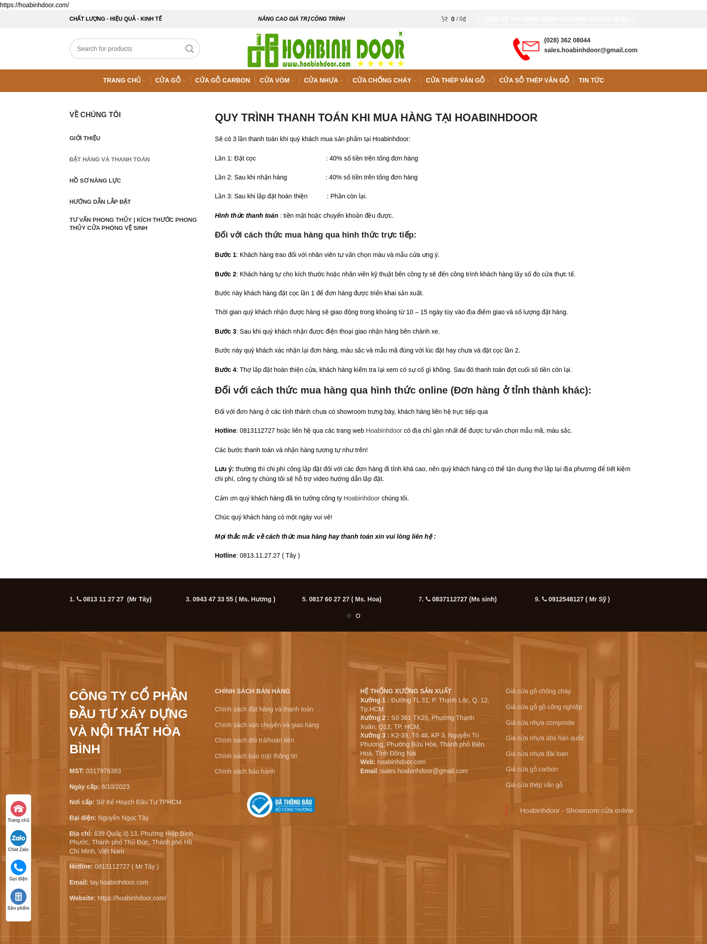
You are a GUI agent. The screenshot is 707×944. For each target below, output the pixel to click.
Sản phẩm (19, 900)
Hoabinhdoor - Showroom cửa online (577, 814)
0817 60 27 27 (345, 603)
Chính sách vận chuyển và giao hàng (267, 729)
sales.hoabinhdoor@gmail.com (591, 52)
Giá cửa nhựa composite (540, 726)
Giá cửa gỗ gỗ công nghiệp (544, 711)
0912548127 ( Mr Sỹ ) (579, 603)
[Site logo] (331, 50)
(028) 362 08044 (567, 42)
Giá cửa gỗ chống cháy (538, 695)
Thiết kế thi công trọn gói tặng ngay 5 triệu (556, 19)
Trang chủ (18, 812)
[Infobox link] (281, 812)
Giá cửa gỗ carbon (532, 773)
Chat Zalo (19, 841)
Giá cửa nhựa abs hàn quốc (545, 742)
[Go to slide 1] (349, 620)
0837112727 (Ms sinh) (464, 603)
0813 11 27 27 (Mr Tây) (117, 603)
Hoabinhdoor (384, 434)
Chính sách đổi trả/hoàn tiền (254, 744)
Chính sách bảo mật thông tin (256, 760)
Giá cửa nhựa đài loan (537, 757)
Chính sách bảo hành (245, 775)
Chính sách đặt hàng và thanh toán (264, 713)
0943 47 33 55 (234, 603)
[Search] (134, 50)
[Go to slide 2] (358, 620)
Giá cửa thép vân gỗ (534, 789)
